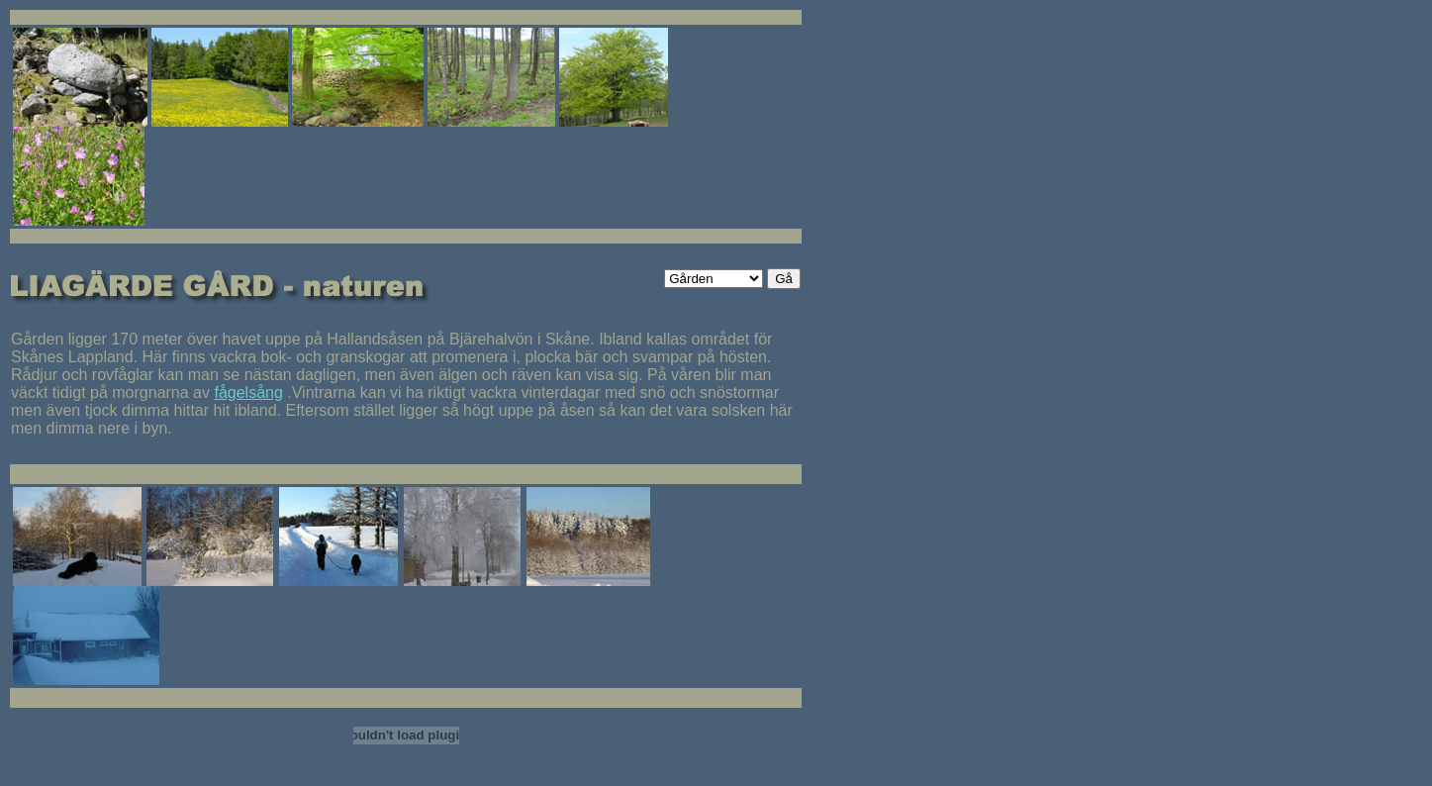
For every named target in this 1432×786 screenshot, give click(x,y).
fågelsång (248, 392)
